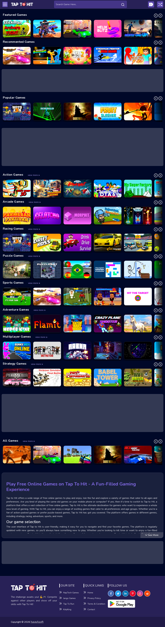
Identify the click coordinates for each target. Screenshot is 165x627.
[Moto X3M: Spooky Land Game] (17, 111)
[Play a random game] (160, 4)
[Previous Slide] (156, 15)
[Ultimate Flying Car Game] (17, 56)
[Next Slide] (160, 15)
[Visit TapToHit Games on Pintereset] (133, 593)
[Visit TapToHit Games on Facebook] (111, 593)
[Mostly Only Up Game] (138, 29)
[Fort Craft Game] (77, 455)
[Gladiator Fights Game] (17, 455)
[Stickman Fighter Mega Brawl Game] (108, 56)
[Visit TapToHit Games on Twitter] (118, 593)
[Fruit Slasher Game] (108, 111)
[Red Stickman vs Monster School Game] (138, 56)
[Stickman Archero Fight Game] (17, 29)
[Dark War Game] (77, 111)
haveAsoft (37, 622)
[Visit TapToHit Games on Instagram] (140, 593)
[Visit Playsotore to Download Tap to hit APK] (131, 604)
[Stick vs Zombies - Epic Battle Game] (138, 111)
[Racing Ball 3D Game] (47, 111)
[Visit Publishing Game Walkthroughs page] (151, 4)
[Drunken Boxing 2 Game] (47, 56)
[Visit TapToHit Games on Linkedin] (125, 593)
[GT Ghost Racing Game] (138, 455)
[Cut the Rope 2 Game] (77, 56)
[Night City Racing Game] (77, 29)
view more (34, 175)
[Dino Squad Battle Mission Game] (47, 29)
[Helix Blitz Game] (108, 29)
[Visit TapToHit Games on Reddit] (147, 593)
